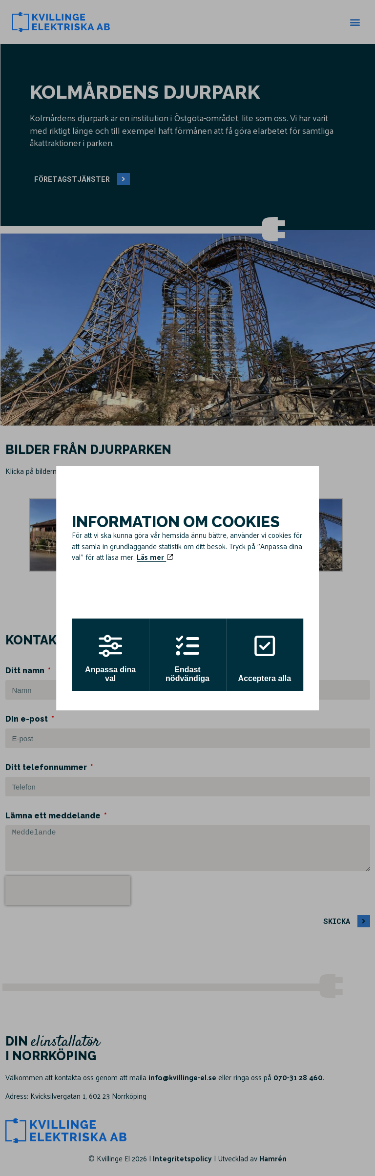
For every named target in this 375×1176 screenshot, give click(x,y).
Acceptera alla (266, 658)
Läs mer (155, 556)
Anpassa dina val (108, 658)
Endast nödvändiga (187, 658)
